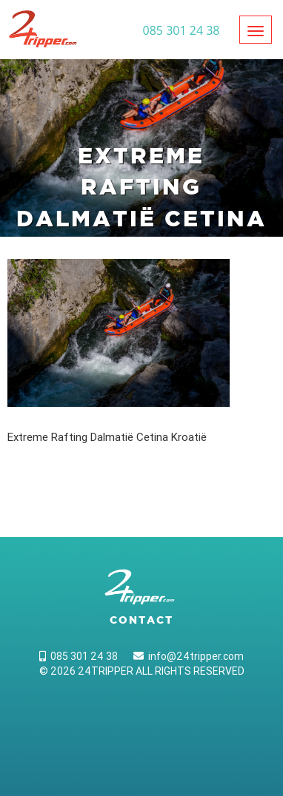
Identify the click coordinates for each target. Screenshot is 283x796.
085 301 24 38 (78, 656)
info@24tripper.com (188, 656)
